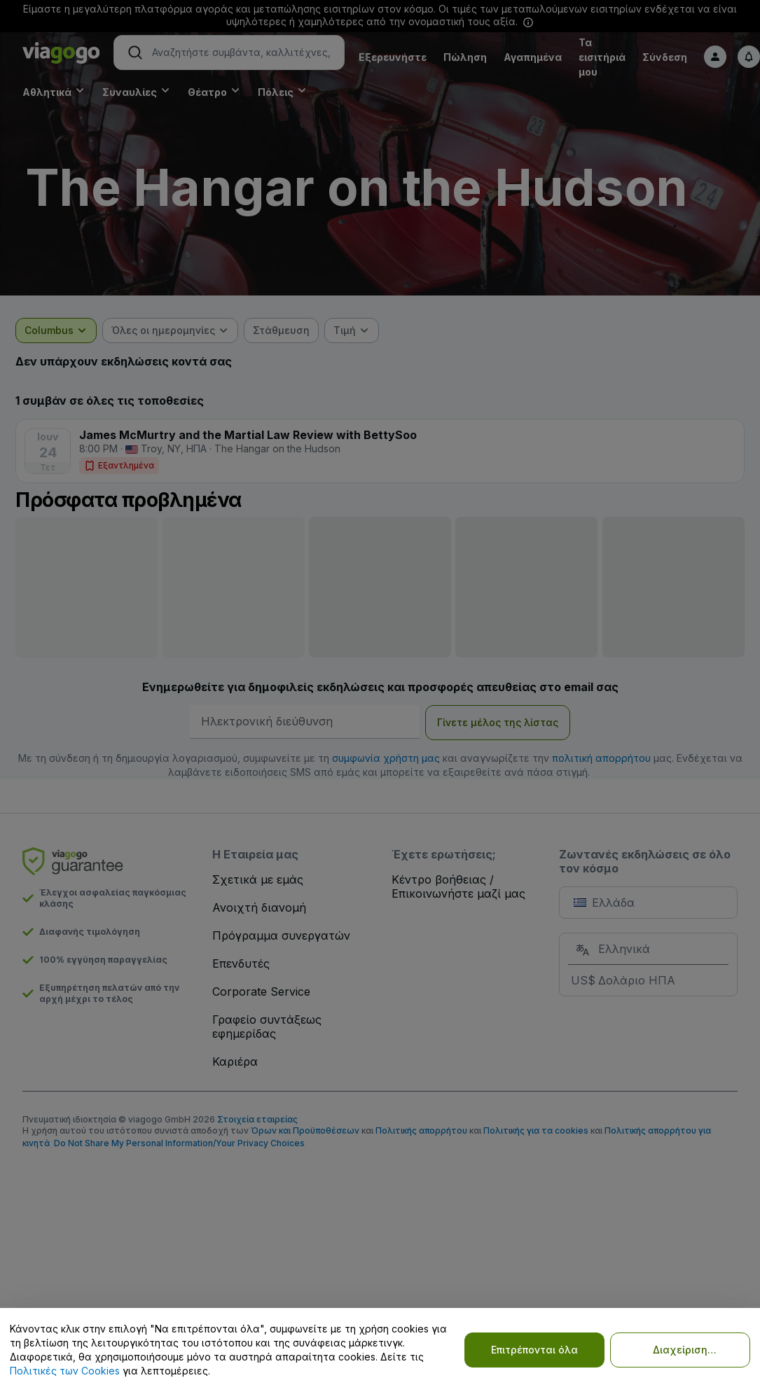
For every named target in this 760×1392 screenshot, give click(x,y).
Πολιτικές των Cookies (65, 1371)
